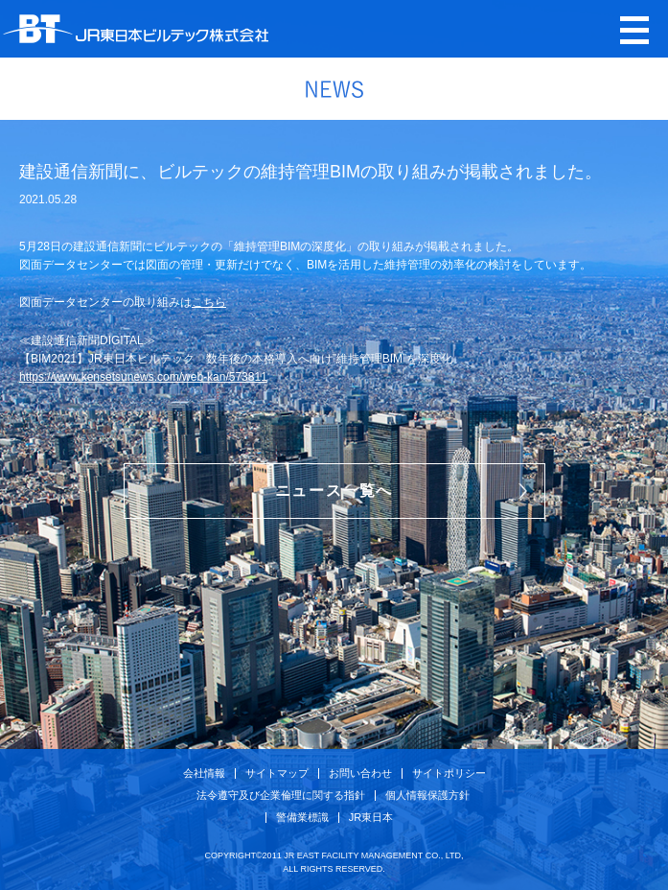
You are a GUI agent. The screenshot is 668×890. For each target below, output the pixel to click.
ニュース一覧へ (334, 490)
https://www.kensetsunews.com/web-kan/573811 (143, 377)
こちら (209, 302)
